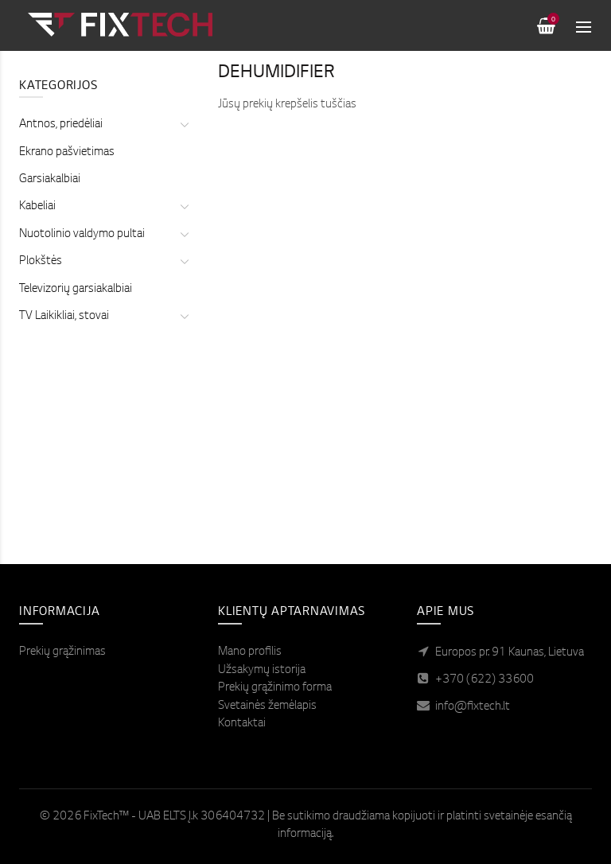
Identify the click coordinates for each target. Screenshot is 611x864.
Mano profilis (250, 652)
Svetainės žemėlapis (267, 706)
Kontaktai (242, 724)
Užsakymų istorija (262, 670)
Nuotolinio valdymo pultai (82, 218)
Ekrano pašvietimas (67, 136)
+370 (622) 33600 (484, 680)
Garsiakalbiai (49, 163)
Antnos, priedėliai (61, 108)
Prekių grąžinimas (62, 652)
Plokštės (40, 245)
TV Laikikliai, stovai (64, 300)
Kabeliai (37, 190)
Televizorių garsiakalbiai (75, 273)
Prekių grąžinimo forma (275, 688)
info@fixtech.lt (472, 707)
